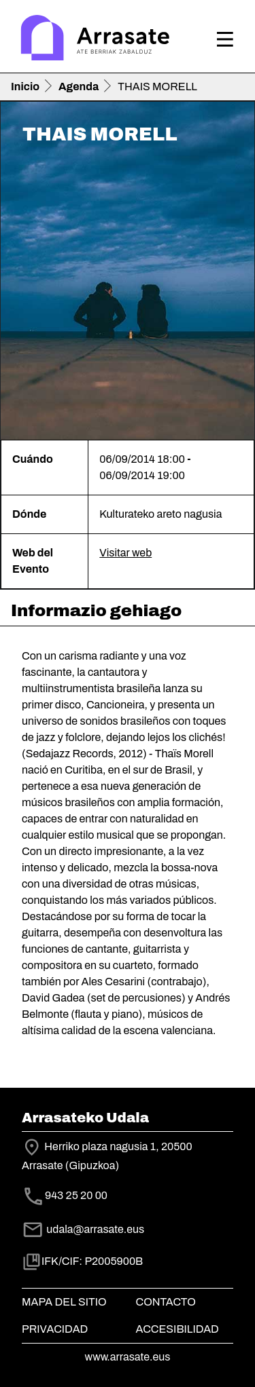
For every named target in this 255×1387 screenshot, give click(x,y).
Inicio (25, 86)
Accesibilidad (177, 1329)
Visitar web (125, 552)
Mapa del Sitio (64, 1302)
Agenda (78, 86)
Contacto (166, 1302)
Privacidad (55, 1329)
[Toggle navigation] (225, 39)
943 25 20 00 (76, 1195)
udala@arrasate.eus (83, 1229)
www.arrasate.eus (128, 1357)
